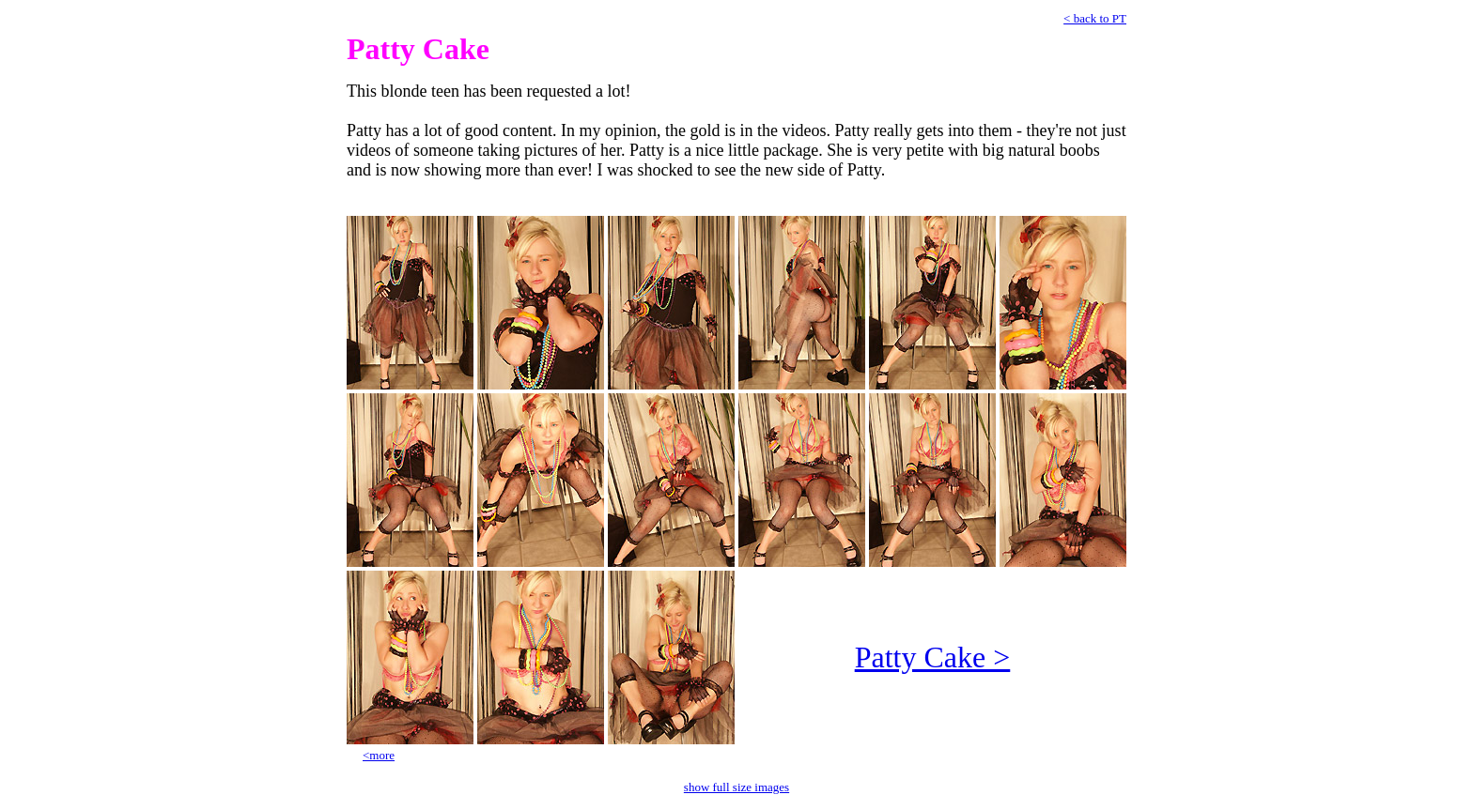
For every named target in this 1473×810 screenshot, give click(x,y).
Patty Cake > (933, 657)
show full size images (736, 787)
